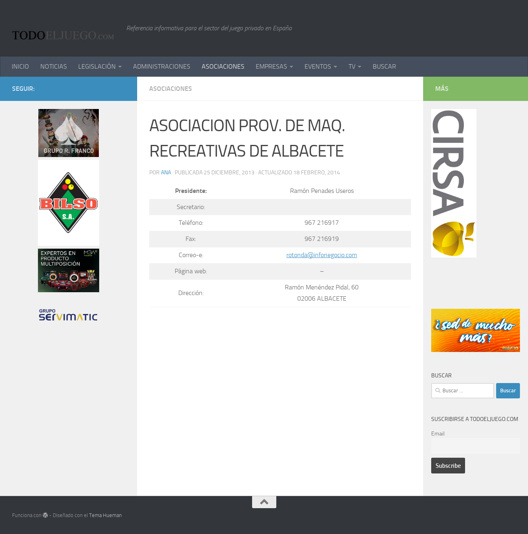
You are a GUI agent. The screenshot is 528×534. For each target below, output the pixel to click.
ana (166, 172)
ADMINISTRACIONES (161, 66)
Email (438, 433)
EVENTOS (318, 66)
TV (352, 66)
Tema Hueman (105, 515)
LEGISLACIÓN (97, 66)
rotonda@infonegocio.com (321, 255)
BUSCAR (384, 66)
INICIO (20, 66)
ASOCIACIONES (223, 66)
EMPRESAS (271, 66)
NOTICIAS (53, 66)
